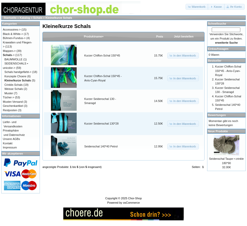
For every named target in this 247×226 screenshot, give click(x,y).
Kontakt (7, 143)
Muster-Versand (13, 101)
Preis (159, 36)
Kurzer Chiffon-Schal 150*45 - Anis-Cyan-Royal (228, 71)
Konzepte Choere (15, 76)
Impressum (10, 147)
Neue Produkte (218, 131)
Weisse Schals (13, 88)
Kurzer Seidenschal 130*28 (101, 123)
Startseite (10, 17)
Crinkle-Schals (13, 84)
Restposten (10, 110)
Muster (8, 93)
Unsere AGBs (11, 138)
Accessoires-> (12, 29)
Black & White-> (13, 33)
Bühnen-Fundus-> (14, 38)
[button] (197, 7)
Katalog (25, 17)
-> (9, 54)
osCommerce (131, 202)
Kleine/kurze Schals (59, 17)
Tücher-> (8, 97)
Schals (37, 17)
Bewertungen (217, 115)
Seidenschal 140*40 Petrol (101, 146)
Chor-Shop (135, 198)
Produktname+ (94, 36)
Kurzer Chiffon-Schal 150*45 (102, 55)
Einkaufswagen (218, 48)
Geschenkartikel (13, 105)
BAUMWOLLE (13, 59)
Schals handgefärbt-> (17, 71)
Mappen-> (9, 50)
